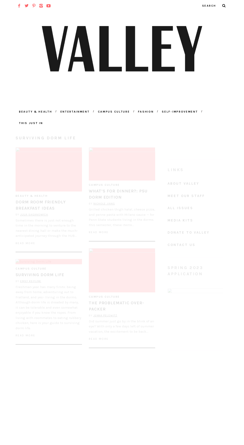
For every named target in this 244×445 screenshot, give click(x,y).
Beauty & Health (35, 111)
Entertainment (75, 111)
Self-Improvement (180, 111)
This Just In (31, 123)
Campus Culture (114, 111)
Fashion (146, 111)
